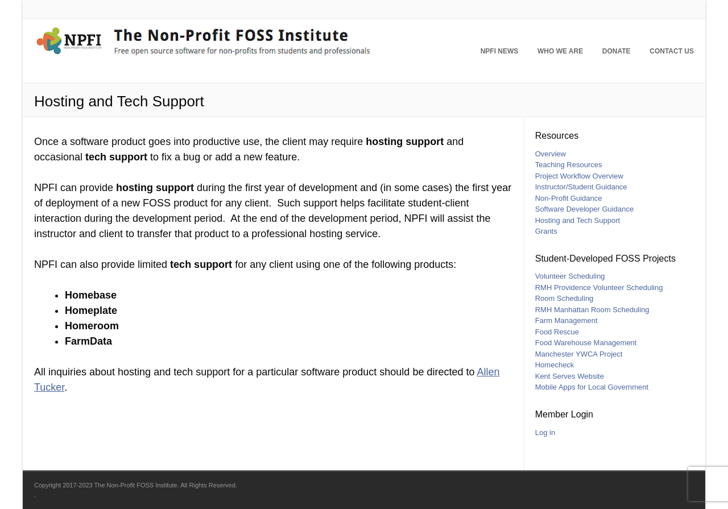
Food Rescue (557, 332)
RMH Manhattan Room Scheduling (592, 309)
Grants (546, 231)
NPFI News (500, 51)
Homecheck (554, 365)
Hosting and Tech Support (577, 220)
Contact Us (672, 51)
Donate (616, 51)
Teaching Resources (568, 164)
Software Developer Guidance (584, 209)
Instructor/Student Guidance (581, 187)
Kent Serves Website (569, 376)
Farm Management (566, 320)
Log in (545, 432)
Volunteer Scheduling (570, 276)
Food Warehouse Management (586, 342)
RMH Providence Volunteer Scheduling (599, 287)
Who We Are (560, 51)
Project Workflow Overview (579, 176)
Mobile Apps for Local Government (591, 387)
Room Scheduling (564, 298)
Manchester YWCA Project (579, 354)
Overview (550, 154)
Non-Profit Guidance (568, 198)
